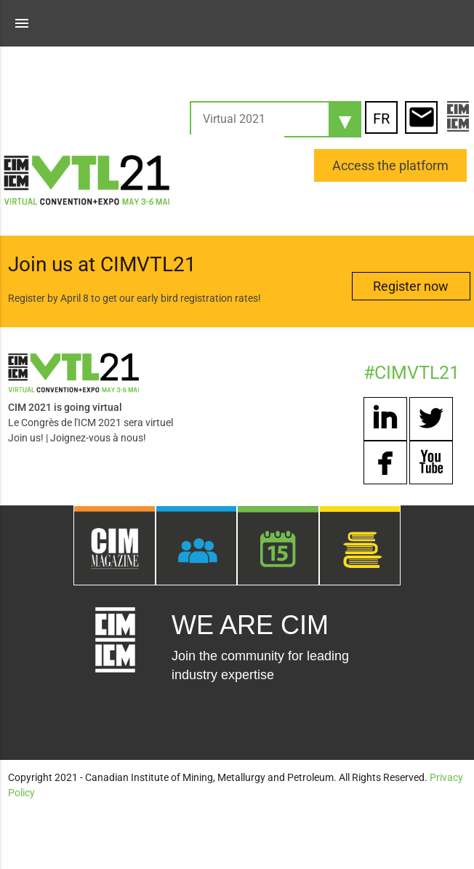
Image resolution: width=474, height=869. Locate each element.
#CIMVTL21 (411, 372)
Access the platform (390, 165)
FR (381, 118)
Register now (411, 286)
